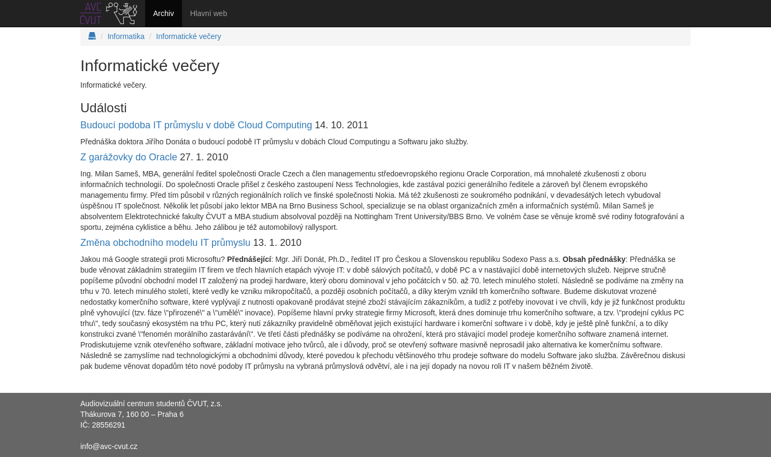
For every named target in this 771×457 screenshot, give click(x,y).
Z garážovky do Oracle (128, 157)
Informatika (126, 36)
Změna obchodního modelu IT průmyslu (165, 242)
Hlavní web (208, 13)
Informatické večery (188, 36)
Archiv (163, 13)
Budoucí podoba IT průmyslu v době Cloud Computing (196, 125)
